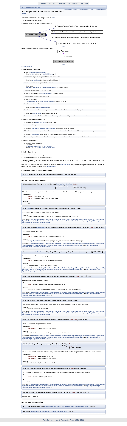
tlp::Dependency (32, 101)
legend (63, 46)
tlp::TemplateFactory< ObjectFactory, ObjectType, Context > (49, 220)
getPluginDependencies (47, 101)
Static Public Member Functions (86, 9)
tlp (22, 7)
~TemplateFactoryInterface (38, 73)
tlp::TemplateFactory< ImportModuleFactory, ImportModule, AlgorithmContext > (59, 222)
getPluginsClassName (42, 107)
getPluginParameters (49, 88)
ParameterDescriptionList (33, 88)
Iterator (32, 74)
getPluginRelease (45, 94)
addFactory (35, 128)
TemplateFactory (65, 165)
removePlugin (36, 113)
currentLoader (50, 148)
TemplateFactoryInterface (33, 7)
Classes (75, 3)
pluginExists (36, 80)
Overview (42, 3)
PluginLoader (41, 148)
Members (84, 3)
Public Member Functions (70, 9)
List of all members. (27, 67)
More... (54, 18)
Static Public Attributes (100, 9)
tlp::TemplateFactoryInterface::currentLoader (53, 415)
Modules (52, 3)
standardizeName (40, 122)
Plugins (24, 13)
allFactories (48, 146)
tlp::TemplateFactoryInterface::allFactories (75, 410)
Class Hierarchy (64, 3)
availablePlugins (48, 74)
